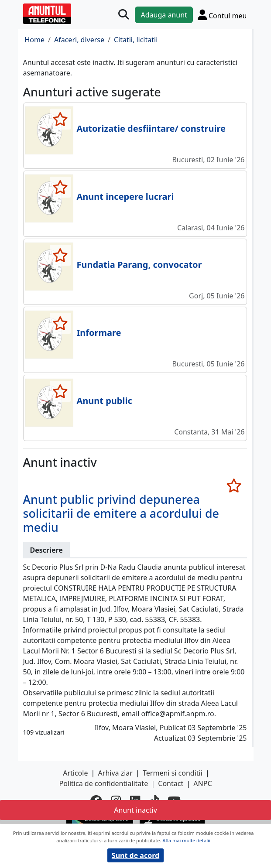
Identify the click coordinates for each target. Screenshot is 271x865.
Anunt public (104, 401)
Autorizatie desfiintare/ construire (151, 128)
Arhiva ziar (115, 773)
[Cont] (222, 14)
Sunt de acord (135, 855)
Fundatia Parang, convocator (139, 264)
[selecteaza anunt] (60, 119)
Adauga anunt (164, 15)
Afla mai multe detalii (186, 840)
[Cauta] (124, 14)
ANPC (202, 783)
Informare (99, 332)
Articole (75, 773)
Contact (170, 783)
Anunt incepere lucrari (125, 196)
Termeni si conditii (172, 773)
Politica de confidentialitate (103, 783)
